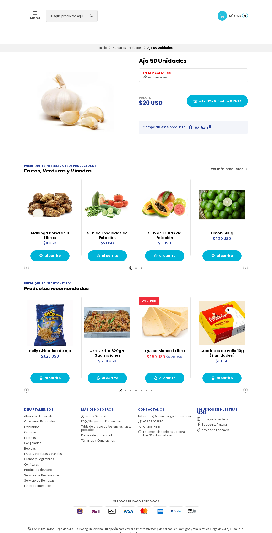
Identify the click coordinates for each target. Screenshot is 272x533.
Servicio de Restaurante (41, 462)
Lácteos (30, 425)
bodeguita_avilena (212, 407)
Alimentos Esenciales (39, 403)
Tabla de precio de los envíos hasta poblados (106, 415)
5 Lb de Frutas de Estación (164, 223)
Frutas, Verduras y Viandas (43, 441)
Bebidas (30, 436)
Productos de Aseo (38, 457)
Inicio (103, 35)
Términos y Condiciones (98, 428)
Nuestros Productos (127, 35)
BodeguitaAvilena (212, 412)
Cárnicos (30, 420)
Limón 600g (222, 220)
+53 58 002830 (150, 409)
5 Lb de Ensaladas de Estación (107, 223)
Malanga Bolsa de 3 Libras (50, 223)
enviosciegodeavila (213, 417)
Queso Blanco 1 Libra (165, 338)
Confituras (31, 452)
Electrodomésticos (38, 473)
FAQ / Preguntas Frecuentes (101, 409)
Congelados (32, 430)
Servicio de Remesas (39, 468)
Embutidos (31, 414)
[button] (209, 115)
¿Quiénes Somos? (93, 403)
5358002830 (149, 414)
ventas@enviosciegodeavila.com (164, 403)
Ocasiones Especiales (40, 409)
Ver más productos (229, 157)
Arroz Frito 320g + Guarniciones (107, 340)
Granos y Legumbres (39, 446)
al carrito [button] (50, 243)
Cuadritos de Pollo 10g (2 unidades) (222, 340)
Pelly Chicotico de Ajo (50, 338)
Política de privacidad (96, 423)
